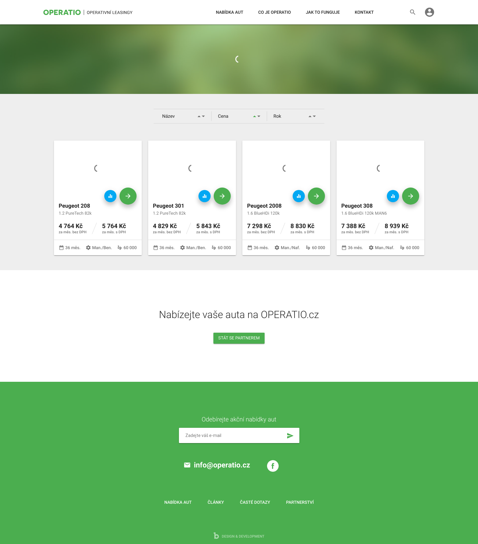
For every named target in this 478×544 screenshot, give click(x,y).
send (290, 435)
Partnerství (300, 502)
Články (216, 502)
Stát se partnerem (239, 338)
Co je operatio (274, 12)
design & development (239, 535)
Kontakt (364, 12)
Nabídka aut (229, 12)
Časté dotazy (255, 502)
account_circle (429, 12)
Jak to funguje (323, 12)
